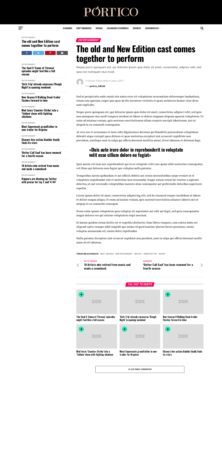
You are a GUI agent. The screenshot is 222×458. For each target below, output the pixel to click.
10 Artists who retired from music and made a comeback (40, 167)
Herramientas (151, 28)
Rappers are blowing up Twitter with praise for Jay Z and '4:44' (39, 180)
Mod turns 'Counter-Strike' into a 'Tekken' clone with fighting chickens (40, 113)
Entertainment (28, 37)
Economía (67, 28)
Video (162, 254)
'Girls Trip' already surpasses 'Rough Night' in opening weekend (42, 86)
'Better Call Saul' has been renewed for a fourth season (41, 154)
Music (138, 254)
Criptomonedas (83, 28)
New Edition (151, 254)
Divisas (99, 28)
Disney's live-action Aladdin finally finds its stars (41, 141)
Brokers (137, 28)
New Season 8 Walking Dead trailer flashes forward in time (41, 99)
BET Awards (107, 254)
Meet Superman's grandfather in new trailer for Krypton (39, 128)
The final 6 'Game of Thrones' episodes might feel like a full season (38, 71)
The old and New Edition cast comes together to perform (41, 43)
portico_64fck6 (97, 86)
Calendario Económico (118, 28)
